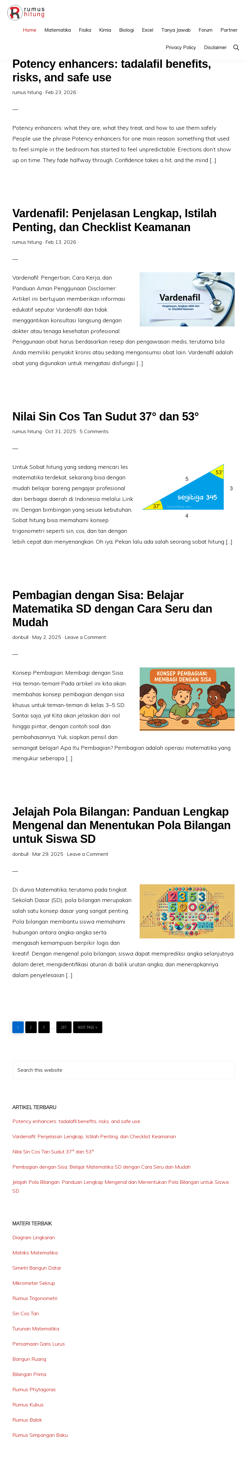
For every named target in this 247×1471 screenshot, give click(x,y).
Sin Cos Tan (25, 1313)
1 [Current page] (20, 1025)
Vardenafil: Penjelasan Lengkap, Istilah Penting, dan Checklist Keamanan (94, 1136)
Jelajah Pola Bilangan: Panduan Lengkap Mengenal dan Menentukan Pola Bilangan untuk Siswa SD (121, 825)
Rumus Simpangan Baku (40, 1435)
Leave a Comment (85, 637)
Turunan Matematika (35, 1328)
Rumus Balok (27, 1420)
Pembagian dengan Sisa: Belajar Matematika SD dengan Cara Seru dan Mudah (112, 609)
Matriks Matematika (35, 1252)
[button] (236, 47)
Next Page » (88, 1027)
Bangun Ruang (29, 1359)
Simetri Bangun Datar (36, 1268)
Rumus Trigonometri (34, 1298)
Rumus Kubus (28, 1404)
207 (64, 1025)
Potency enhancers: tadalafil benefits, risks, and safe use (76, 1121)
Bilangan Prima (29, 1374)
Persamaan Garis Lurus (38, 1344)
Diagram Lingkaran (33, 1237)
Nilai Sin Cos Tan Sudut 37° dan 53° (105, 416)
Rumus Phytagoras (34, 1389)
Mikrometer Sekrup (33, 1283)
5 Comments (94, 431)
